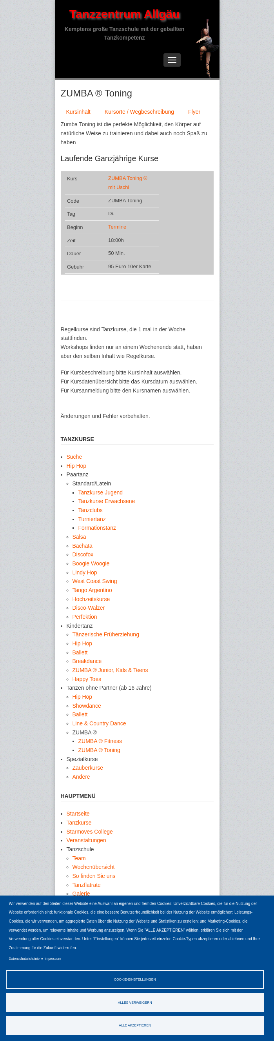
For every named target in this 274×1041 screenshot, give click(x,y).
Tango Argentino (92, 590)
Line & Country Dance (99, 723)
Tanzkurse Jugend (100, 492)
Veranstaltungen (86, 840)
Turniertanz (92, 519)
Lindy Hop (85, 572)
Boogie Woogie (91, 563)
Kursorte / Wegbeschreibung (139, 112)
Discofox (83, 554)
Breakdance (87, 661)
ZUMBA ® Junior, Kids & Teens (110, 670)
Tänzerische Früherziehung (106, 634)
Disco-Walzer (89, 608)
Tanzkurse (79, 822)
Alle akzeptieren (135, 1025)
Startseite (78, 813)
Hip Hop (77, 466)
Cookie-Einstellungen (135, 979)
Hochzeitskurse (91, 599)
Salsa (79, 537)
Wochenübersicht (94, 867)
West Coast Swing (95, 581)
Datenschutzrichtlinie (24, 959)
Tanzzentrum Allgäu (124, 13)
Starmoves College (90, 831)
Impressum (53, 959)
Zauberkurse (88, 768)
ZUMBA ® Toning (99, 750)
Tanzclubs (90, 510)
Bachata (83, 546)
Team (79, 858)
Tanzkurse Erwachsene (106, 501)
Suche (74, 457)
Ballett (80, 652)
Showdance (87, 706)
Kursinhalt (78, 112)
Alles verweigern (135, 1003)
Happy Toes (87, 679)
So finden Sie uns (94, 876)
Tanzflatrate (87, 885)
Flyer (194, 112)
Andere (81, 777)
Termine (117, 227)
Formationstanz (97, 528)
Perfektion (85, 617)
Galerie (81, 893)
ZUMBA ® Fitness (100, 741)
